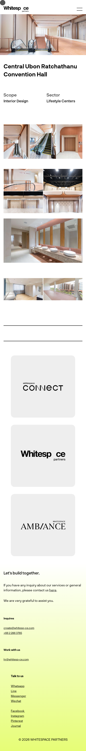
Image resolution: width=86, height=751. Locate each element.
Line (14, 691)
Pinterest (17, 720)
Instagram (17, 715)
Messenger (18, 696)
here (52, 590)
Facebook (18, 710)
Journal (16, 725)
